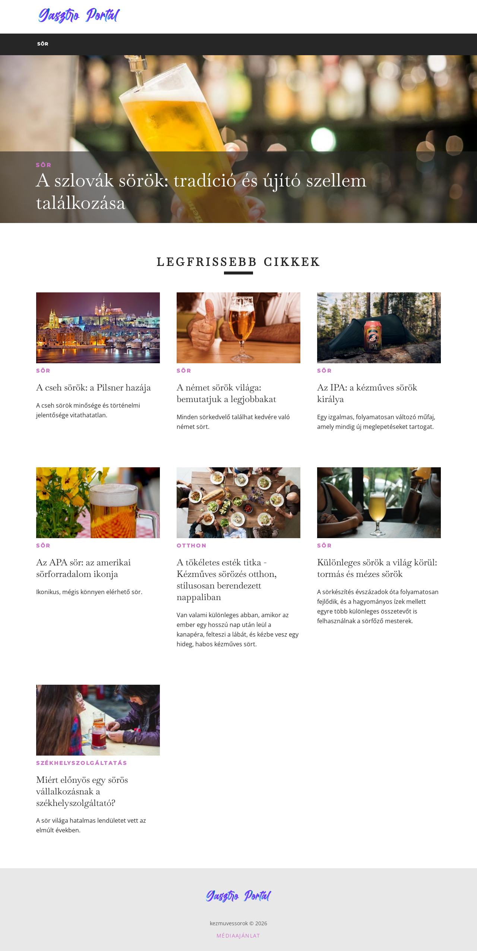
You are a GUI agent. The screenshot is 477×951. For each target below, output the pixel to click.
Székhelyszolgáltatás (81, 763)
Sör (44, 165)
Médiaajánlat (238, 935)
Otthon (192, 545)
